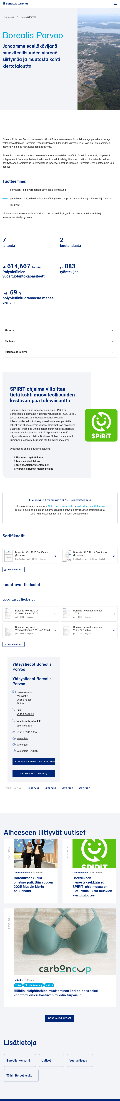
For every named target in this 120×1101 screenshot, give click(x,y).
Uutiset (51, 1060)
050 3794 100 (24, 725)
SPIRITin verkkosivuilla (60, 506)
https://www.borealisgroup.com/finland (35, 761)
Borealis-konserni (19, 1060)
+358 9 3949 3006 (27, 732)
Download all (13, 570)
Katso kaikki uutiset (59, 1018)
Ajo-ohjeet (22, 738)
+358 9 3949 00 (25, 714)
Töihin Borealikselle (20, 1075)
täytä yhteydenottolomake (91, 506)
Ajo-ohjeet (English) (28, 750)
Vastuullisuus (80, 1060)
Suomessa (23, 3)
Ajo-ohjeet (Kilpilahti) (33, 774)
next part (33, 788)
